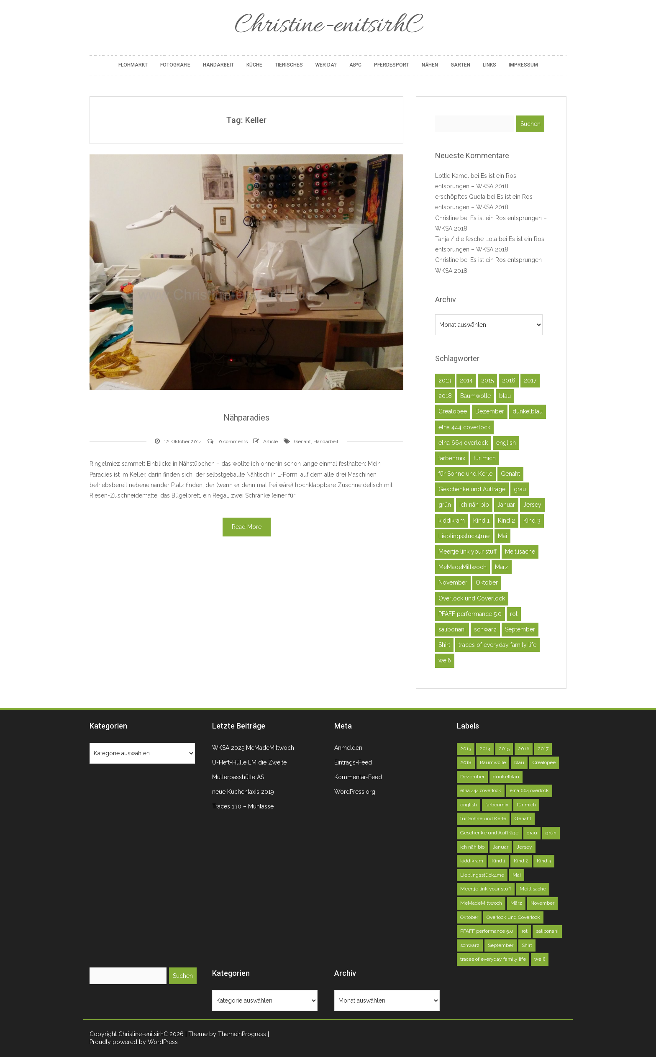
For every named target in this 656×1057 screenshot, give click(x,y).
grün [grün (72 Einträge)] (444, 504)
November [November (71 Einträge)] (452, 582)
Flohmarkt (133, 65)
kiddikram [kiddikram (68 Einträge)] (451, 520)
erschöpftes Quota (460, 196)
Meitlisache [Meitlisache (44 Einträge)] (520, 551)
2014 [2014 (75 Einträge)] (466, 380)
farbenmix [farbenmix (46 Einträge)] (451, 458)
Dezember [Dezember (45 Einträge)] (489, 411)
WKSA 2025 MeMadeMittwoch (253, 747)
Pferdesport (391, 65)
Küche (254, 65)
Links (489, 65)
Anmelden (348, 747)
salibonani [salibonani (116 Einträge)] (452, 629)
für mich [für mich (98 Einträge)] (485, 458)
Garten (460, 65)
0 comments (233, 441)
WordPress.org (354, 791)
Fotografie (175, 65)
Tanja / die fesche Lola (466, 239)
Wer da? (326, 65)
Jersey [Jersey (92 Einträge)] (532, 504)
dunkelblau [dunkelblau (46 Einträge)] (527, 411)
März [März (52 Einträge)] (501, 567)
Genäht (302, 441)
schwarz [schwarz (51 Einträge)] (485, 629)
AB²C (355, 65)
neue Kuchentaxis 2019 (243, 791)
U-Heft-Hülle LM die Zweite (249, 762)
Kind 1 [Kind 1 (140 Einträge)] (481, 520)
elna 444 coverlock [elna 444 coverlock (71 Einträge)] (464, 427)
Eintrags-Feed (353, 762)
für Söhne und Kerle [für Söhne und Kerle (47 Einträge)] (465, 473)
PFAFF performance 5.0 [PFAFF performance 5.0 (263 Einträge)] (470, 614)
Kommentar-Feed (358, 777)
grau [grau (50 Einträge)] (520, 489)
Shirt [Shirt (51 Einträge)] (444, 644)
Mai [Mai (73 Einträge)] (502, 536)
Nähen (430, 65)
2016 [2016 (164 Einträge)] (508, 380)
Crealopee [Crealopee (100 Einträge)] (452, 411)
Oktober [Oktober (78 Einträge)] (487, 582)
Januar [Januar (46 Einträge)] (506, 504)
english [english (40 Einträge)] (506, 442)
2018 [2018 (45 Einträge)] (445, 396)
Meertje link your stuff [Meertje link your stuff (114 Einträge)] (467, 551)
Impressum (523, 65)
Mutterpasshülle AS (238, 777)
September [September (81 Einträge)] (520, 629)
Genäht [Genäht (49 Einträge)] (510, 473)
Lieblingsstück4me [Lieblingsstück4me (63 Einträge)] (463, 536)
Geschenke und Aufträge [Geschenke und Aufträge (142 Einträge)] (471, 489)
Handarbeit (218, 65)
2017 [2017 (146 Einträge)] (530, 380)
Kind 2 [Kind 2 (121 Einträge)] (506, 520)
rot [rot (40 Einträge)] (514, 614)
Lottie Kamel (452, 175)
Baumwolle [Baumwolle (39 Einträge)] (475, 396)
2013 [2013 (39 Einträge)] (444, 380)
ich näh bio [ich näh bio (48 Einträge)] (474, 504)
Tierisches (289, 65)
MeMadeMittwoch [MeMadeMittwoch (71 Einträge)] (462, 567)
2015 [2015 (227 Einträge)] (487, 380)
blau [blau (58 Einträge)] (505, 396)
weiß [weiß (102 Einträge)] (444, 660)
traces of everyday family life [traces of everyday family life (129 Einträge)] (497, 644)
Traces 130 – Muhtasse (243, 806)
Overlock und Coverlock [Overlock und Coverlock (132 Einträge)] (471, 598)
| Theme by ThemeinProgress (225, 1034)
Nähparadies (246, 418)
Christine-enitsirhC (328, 26)
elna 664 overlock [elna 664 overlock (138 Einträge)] (463, 442)
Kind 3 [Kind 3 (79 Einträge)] (532, 520)
